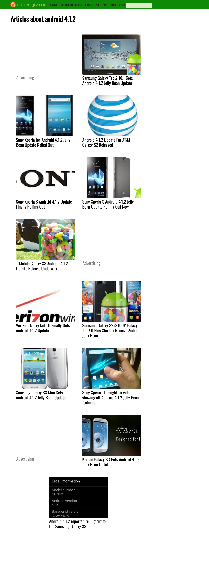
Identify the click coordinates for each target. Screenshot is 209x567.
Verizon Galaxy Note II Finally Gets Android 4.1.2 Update (43, 328)
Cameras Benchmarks (71, 5)
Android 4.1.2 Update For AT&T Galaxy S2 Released (106, 142)
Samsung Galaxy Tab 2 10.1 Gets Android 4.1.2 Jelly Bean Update (107, 80)
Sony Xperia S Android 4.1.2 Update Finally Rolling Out (44, 204)
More (113, 5)
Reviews (53, 5)
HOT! (105, 5)
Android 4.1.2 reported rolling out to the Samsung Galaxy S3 (77, 523)
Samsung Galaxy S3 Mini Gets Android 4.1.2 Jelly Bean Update (41, 395)
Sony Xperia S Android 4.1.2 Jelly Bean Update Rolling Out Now (108, 204)
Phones (88, 5)
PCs (97, 5)
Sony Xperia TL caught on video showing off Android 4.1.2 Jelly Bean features (110, 397)
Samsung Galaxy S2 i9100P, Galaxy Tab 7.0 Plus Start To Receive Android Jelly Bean (111, 330)
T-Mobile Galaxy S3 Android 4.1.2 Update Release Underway (42, 266)
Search (122, 5)
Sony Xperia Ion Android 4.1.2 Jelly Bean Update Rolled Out (43, 142)
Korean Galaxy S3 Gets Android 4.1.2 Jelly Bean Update (111, 462)
